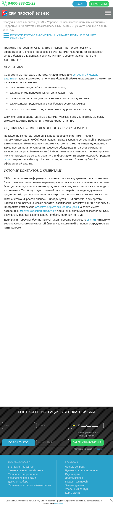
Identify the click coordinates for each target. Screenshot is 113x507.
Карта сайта (72, 492)
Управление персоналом (23, 474)
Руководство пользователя (81, 470)
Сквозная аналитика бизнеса (25, 470)
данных (100, 449)
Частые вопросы (75, 466)
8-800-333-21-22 (21, 3)
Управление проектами (22, 477)
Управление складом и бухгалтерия (29, 485)
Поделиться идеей (76, 481)
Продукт (8, 22)
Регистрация (99, 3)
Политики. (59, 504)
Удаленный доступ (76, 489)
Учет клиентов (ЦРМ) (21, 466)
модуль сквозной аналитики (38, 210)
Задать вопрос (74, 477)
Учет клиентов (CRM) (30, 22)
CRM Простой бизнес (29, 13)
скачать (92, 219)
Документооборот (18, 481)
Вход (79, 3)
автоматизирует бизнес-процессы (57, 206)
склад (7, 159)
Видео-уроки (72, 474)
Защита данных (74, 485)
